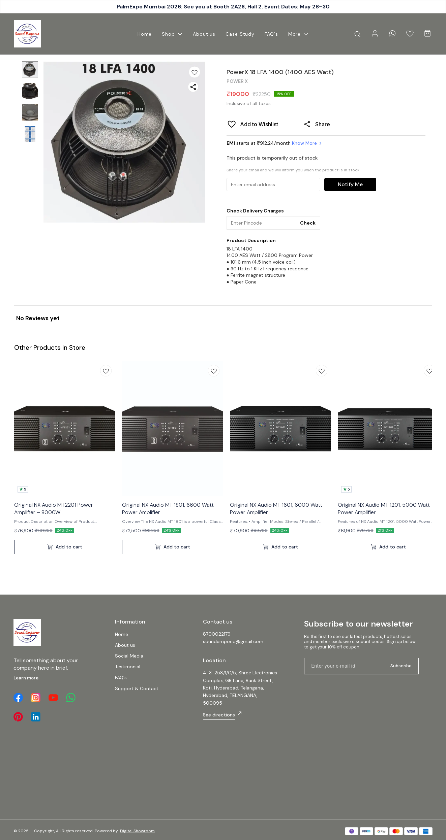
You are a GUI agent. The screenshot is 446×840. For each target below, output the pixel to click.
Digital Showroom (137, 831)
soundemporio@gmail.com (233, 641)
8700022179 (217, 634)
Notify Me (350, 184)
